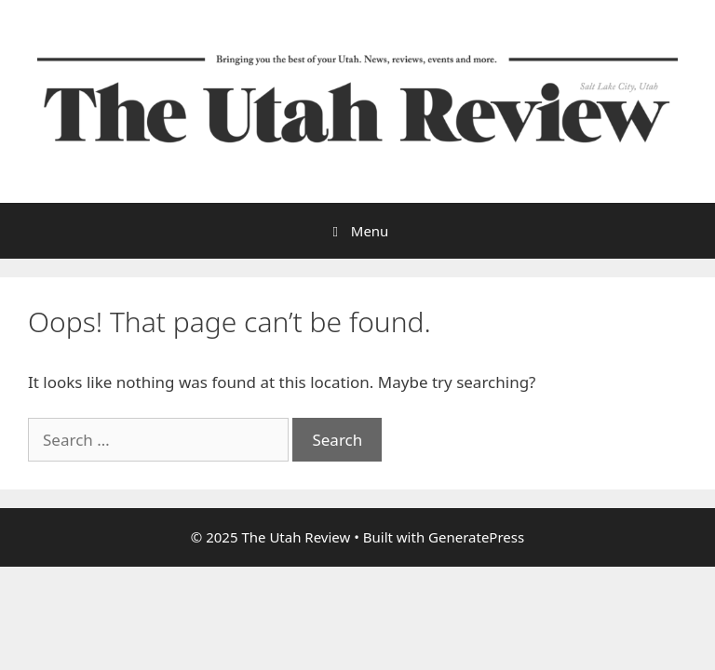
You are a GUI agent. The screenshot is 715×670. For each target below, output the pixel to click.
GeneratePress (476, 537)
